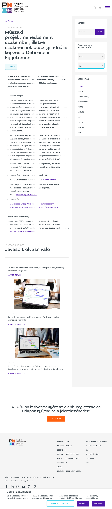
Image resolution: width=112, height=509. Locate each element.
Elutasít (83, 503)
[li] (12, 486)
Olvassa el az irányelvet (60, 503)
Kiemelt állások (92, 454)
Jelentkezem (56, 419)
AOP (79, 117)
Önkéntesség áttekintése (96, 441)
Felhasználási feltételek (68, 454)
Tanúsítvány (83, 97)
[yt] (23, 487)
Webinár (81, 127)
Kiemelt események (93, 446)
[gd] (34, 486)
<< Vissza (9, 21)
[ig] (17, 486)
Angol (59, 467)
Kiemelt (81, 86)
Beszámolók (61, 450)
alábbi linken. (50, 180)
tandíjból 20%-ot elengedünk (22, 231)
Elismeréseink (63, 441)
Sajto (80, 91)
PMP (79, 133)
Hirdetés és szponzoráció (68, 458)
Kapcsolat (90, 458)
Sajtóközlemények (64, 446)
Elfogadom (98, 503)
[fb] (6, 486)
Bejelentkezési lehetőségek (69, 471)
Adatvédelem (62, 463)
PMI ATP (81, 122)
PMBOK (80, 107)
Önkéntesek (83, 102)
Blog (87, 450)
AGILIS (81, 112)
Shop (87, 463)
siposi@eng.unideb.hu (26, 195)
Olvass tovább (15, 275)
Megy (100, 32)
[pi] (29, 486)
